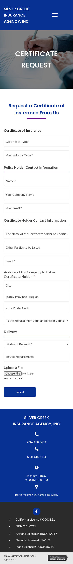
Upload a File (13, 367)
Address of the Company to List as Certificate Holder (29, 274)
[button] (36, 511)
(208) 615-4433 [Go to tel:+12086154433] (36, 456)
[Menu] (54, 15)
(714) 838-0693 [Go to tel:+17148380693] (36, 442)
